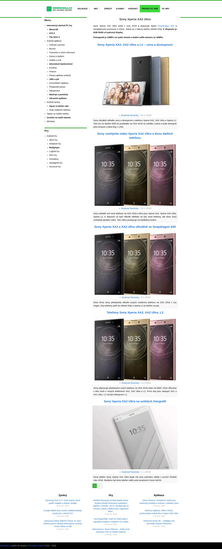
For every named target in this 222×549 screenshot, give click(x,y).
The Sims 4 (54, 37)
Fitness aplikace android (60, 75)
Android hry (52, 136)
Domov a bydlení (56, 56)
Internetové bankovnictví (61, 64)
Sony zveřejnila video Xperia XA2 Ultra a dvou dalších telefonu (135, 135)
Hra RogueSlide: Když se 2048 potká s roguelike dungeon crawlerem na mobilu (110, 520)
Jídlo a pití (54, 79)
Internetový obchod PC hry (59, 25)
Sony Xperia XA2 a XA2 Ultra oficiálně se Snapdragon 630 (135, 226)
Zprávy (108, 8)
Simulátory (54, 159)
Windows (51, 121)
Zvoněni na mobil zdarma (59, 117)
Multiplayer (54, 147)
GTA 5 (52, 33)
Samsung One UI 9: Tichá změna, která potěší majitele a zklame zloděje (62, 501)
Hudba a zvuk (55, 60)
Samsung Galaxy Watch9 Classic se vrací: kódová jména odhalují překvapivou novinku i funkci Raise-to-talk (62, 523)
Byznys (52, 49)
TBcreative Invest (35, 545)
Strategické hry (55, 163)
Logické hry (54, 151)
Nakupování (54, 91)
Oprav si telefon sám (59, 106)
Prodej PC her (150, 8)
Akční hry (53, 140)
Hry (96, 8)
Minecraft (53, 29)
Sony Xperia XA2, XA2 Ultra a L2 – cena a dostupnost (135, 44)
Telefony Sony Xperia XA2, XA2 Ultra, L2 (135, 312)
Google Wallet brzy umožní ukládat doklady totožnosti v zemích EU (63, 511)
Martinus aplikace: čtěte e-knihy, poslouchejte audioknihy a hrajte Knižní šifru (159, 511)
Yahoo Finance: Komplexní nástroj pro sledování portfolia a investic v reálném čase (159, 501)
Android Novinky (130, 115)
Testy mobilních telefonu (60, 110)
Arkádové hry (55, 144)
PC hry (165, 8)
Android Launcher (57, 45)
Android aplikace (54, 41)
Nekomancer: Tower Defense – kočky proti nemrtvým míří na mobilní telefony (111, 530)
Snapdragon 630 (165, 26)
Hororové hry (55, 167)
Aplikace (82, 8)
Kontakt (133, 8)
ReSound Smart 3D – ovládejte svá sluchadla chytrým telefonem (159, 522)
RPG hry (53, 155)
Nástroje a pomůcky (58, 94)
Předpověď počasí (57, 87)
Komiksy (53, 68)
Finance (52, 71)
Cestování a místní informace (62, 52)
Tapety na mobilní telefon (58, 114)
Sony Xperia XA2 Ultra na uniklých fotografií (135, 401)
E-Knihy (120, 8)
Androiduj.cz (5, 545)
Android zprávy (53, 102)
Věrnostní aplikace (58, 98)
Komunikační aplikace (59, 83)
